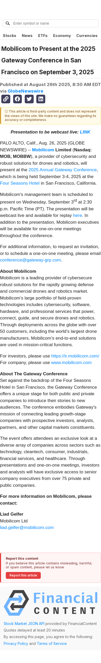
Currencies (87, 35)
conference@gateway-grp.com (30, 260)
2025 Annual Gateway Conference (63, 169)
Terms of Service (52, 643)
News (27, 35)
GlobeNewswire (25, 91)
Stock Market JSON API (24, 623)
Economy (62, 35)
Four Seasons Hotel (19, 183)
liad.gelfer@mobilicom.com (27, 527)
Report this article (23, 575)
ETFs (43, 35)
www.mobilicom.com (71, 362)
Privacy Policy (16, 643)
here (77, 215)
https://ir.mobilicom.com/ (75, 356)
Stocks (9, 35)
